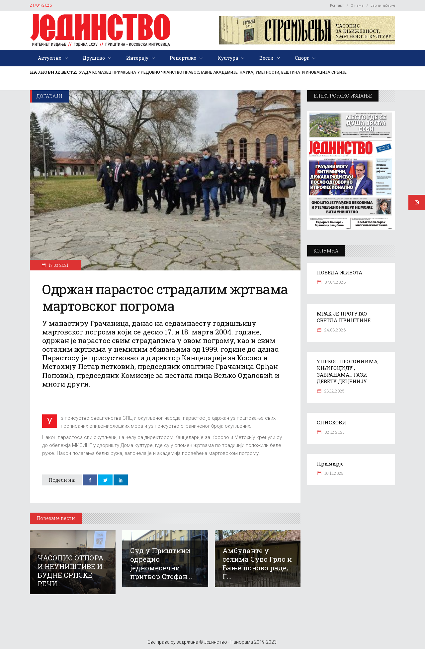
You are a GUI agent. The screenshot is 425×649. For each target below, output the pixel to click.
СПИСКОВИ (331, 422)
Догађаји (49, 96)
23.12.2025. (334, 391)
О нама (357, 5)
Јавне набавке (383, 5)
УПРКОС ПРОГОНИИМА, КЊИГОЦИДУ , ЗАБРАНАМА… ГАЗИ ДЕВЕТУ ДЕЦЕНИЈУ (348, 371)
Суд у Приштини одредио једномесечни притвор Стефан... (161, 563)
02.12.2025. (334, 432)
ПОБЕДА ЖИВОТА (339, 272)
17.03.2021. (58, 265)
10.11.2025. (333, 473)
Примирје (330, 463)
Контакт (337, 5)
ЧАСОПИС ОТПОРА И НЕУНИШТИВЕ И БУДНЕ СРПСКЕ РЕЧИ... (71, 570)
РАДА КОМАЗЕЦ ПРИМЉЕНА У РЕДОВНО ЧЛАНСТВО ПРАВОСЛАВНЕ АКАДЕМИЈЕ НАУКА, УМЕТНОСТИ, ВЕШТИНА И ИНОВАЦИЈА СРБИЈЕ (213, 72)
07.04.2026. (335, 282)
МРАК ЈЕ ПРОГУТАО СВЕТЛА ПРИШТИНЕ (344, 317)
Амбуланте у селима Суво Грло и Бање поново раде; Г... (257, 563)
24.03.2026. (335, 329)
